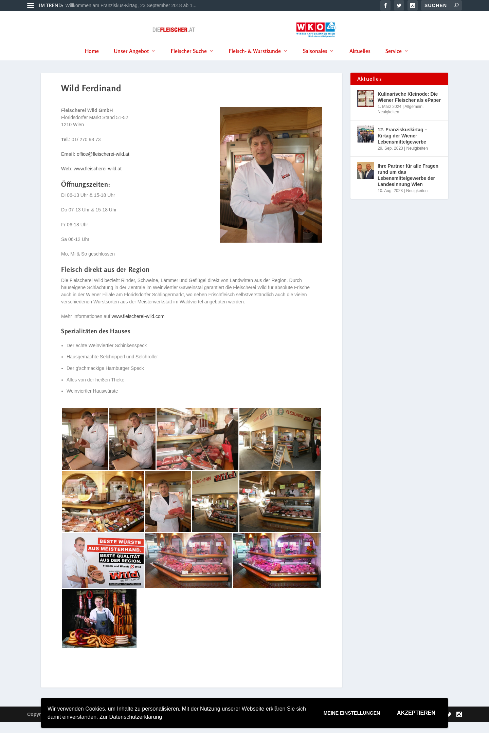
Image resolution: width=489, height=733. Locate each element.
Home (92, 61)
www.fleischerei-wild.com (138, 327)
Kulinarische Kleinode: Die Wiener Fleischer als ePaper (409, 108)
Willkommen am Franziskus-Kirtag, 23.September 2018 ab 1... (131, 5)
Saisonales (315, 61)
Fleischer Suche (189, 61)
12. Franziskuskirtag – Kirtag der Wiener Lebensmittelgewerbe (402, 146)
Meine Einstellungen (352, 713)
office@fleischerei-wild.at (103, 165)
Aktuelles (359, 61)
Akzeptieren (416, 713)
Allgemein (413, 117)
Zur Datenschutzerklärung (130, 717)
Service (393, 61)
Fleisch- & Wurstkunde (255, 61)
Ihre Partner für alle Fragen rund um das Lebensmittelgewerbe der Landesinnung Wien (408, 186)
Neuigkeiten (388, 122)
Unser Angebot (131, 61)
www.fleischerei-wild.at (98, 179)
